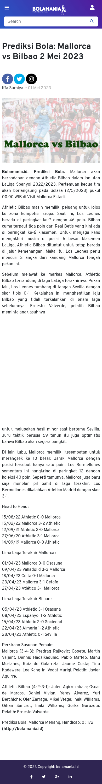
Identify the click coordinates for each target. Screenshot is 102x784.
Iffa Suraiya (12, 88)
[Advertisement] (51, 371)
